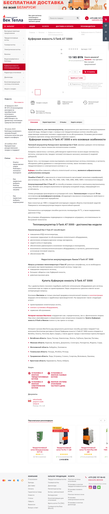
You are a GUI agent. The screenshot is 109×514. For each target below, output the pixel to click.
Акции (32, 26)
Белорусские (52, 495)
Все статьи (19, 158)
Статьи (30, 498)
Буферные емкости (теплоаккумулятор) (11, 67)
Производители (88, 26)
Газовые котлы (9, 45)
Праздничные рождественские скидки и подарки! (12, 148)
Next (63, 92)
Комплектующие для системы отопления (12, 83)
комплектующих (96, 295)
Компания (32, 476)
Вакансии (31, 504)
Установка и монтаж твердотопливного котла (77, 485)
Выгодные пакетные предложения (11, 32)
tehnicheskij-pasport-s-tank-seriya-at (38, 402)
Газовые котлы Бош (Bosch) (55, 507)
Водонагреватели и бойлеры (11, 60)
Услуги (45, 26)
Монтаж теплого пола (76, 494)
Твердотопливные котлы (11, 39)
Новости (31, 495)
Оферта (31, 501)
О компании (32, 479)
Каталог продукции (57, 476)
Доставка (31, 486)
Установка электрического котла (76, 498)
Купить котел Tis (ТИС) (56, 503)
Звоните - (88, 59)
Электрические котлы (12, 49)
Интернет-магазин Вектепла (39, 315)
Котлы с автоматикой (56, 492)
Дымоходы (8, 77)
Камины (7, 54)
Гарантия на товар (35, 492)
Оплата (31, 489)
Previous (32, 92)
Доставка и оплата (64, 26)
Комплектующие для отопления (56, 499)
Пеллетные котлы (54, 489)
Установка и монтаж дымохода (75, 503)
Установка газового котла (75, 490)
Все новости (18, 102)
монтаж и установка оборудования (44, 307)
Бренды (31, 482)
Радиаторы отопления (12, 72)
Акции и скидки (10, 89)
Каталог (10, 26)
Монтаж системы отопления (74, 480)
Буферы (31, 170)
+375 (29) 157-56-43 (98, 18)
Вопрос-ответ (33, 508)
